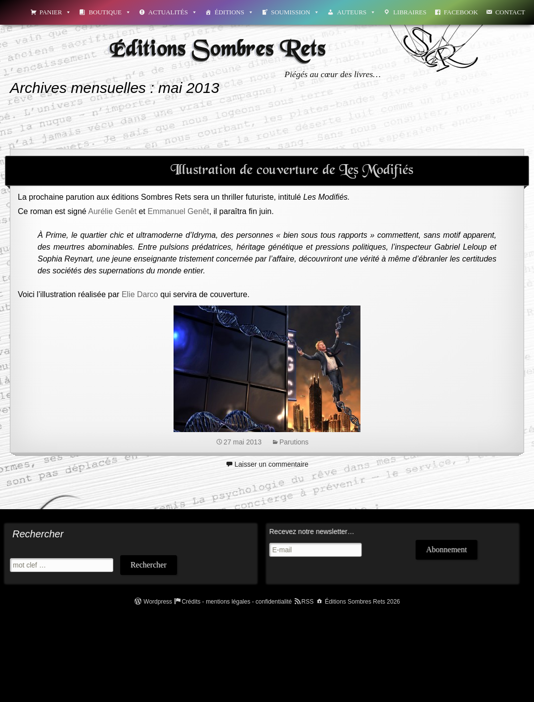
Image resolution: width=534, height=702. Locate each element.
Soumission (295, 12)
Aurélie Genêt (112, 211)
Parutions (294, 442)
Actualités (172, 12)
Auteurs (356, 12)
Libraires (409, 12)
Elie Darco (140, 294)
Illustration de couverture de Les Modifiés (292, 170)
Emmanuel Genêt (178, 211)
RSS (308, 601)
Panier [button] (56, 12)
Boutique (110, 12)
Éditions (234, 12)
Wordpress (157, 601)
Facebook (461, 12)
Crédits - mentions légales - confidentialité (236, 601)
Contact (510, 12)
